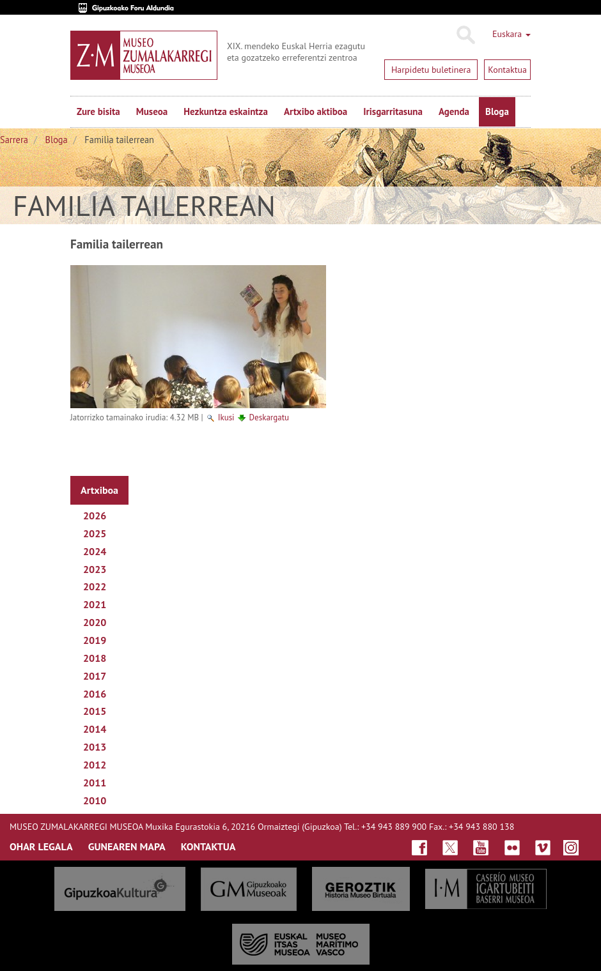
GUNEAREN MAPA (127, 846)
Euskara (511, 34)
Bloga (497, 111)
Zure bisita (98, 111)
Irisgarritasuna (393, 111)
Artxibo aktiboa (315, 111)
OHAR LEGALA (41, 846)
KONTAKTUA (208, 846)
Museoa (152, 111)
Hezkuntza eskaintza (225, 111)
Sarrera (14, 140)
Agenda (454, 111)
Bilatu (465, 35)
